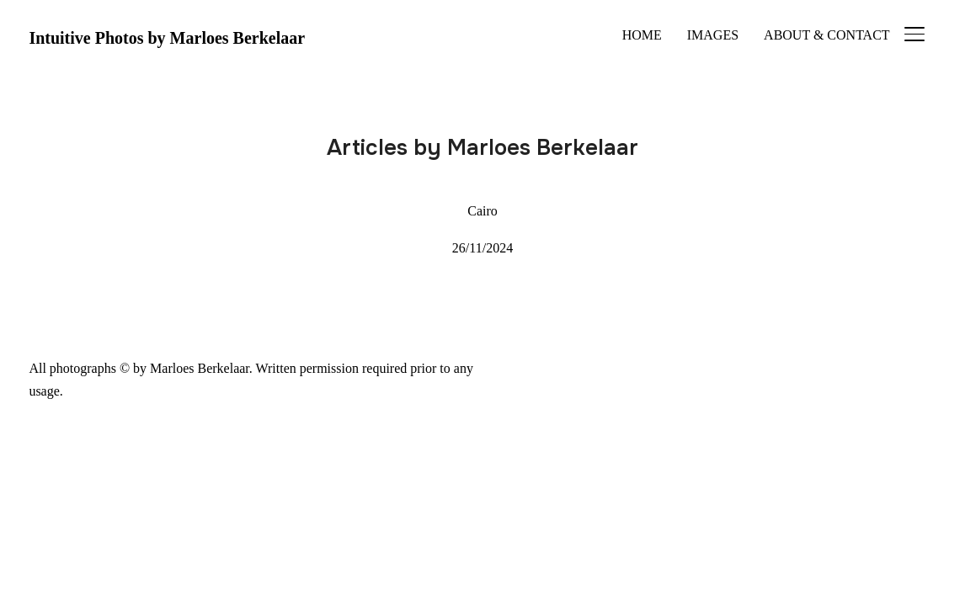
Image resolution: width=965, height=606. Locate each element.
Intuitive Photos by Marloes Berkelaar (167, 38)
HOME (642, 35)
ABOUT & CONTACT (827, 35)
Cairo (482, 211)
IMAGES (712, 35)
